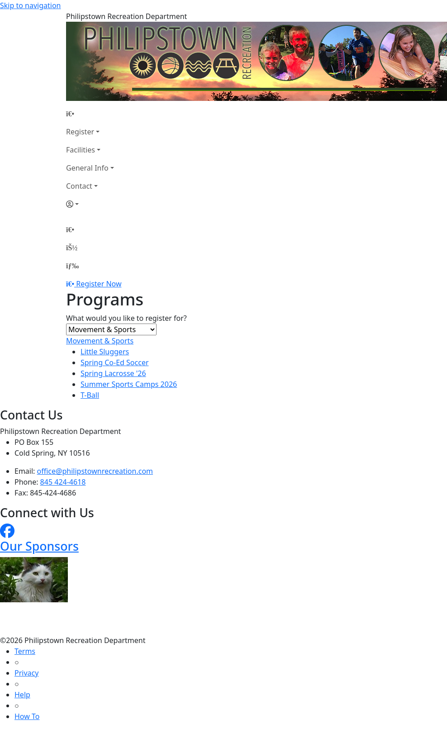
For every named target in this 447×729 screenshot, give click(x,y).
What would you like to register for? (126, 318)
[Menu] (72, 266)
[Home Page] (90, 114)
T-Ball (90, 395)
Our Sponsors (39, 546)
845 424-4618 (63, 482)
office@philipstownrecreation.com (95, 471)
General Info (87, 168)
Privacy (26, 673)
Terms (24, 651)
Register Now (98, 284)
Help (22, 695)
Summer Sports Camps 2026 (129, 384)
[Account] (90, 204)
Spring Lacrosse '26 (113, 373)
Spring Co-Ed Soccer (115, 362)
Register (80, 132)
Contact (79, 186)
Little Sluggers (105, 352)
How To (26, 716)
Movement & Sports (99, 341)
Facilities (80, 150)
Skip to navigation (30, 5)
